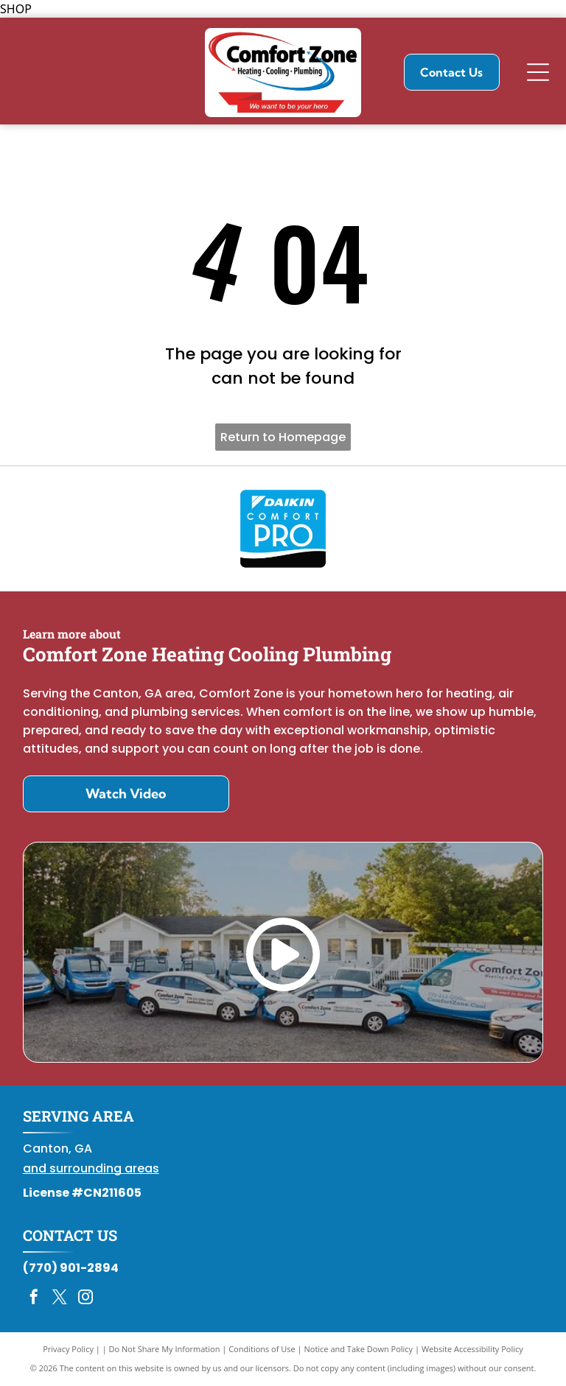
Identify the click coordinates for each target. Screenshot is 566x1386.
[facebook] (34, 1299)
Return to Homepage (283, 437)
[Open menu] (538, 72)
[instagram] (85, 1299)
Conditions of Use (262, 1348)
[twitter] (60, 1299)
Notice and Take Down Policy (358, 1348)
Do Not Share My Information (164, 1348)
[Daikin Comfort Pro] (283, 529)
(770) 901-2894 (71, 1267)
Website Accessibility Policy (472, 1348)
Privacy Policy (68, 1348)
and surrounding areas (91, 1168)
